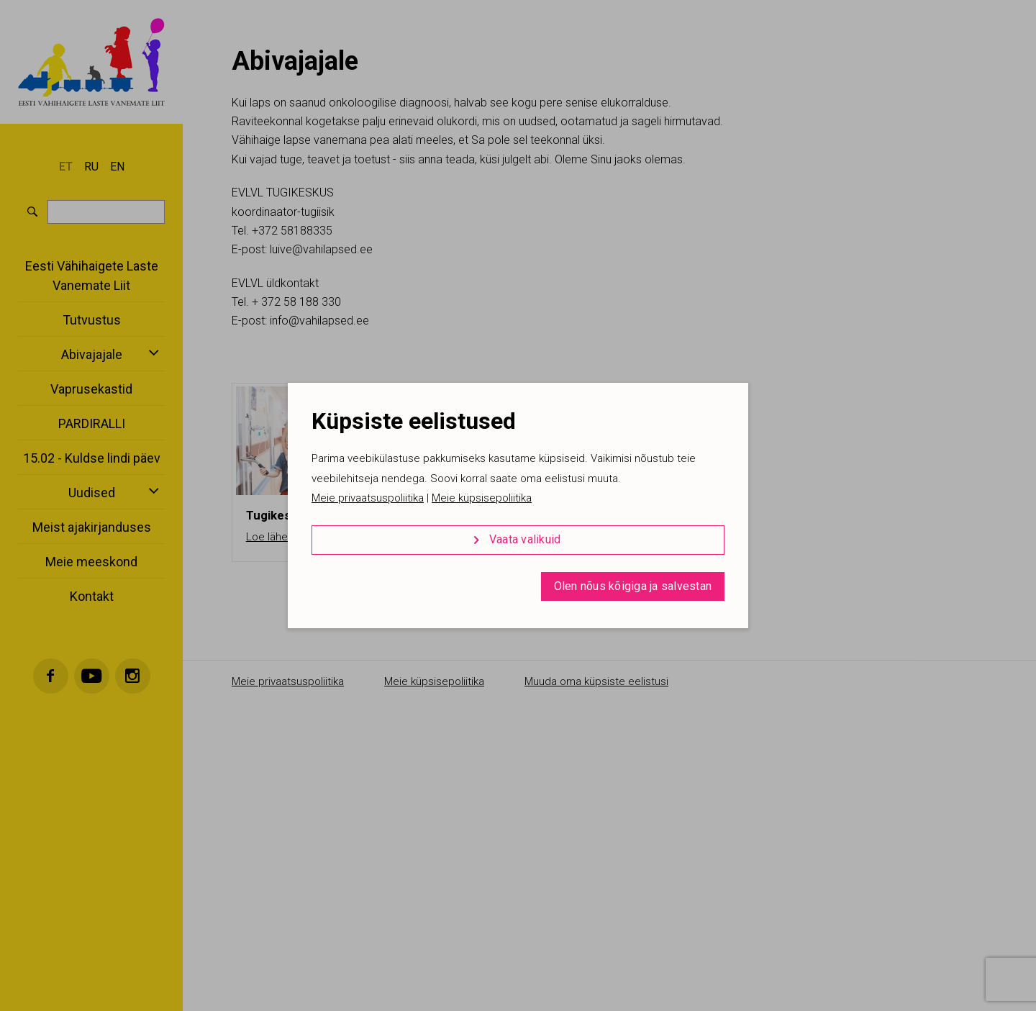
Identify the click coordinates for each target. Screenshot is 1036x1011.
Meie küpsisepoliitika (482, 497)
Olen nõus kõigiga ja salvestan (633, 586)
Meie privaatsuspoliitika (368, 497)
